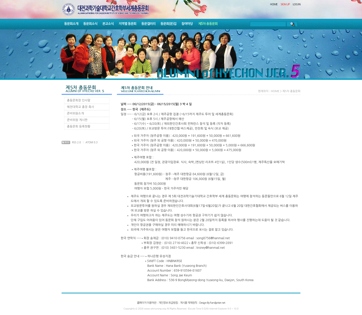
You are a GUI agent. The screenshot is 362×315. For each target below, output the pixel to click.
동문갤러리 (148, 23)
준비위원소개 (75, 113)
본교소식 (108, 23)
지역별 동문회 (127, 23)
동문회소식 (90, 23)
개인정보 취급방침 (168, 302)
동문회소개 (71, 23)
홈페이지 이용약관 (146, 302)
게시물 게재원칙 (188, 302)
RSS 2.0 (76, 142)
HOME (274, 4)
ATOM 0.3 (91, 142)
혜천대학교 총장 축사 (80, 106)
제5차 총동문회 (208, 23)
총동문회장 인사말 (78, 100)
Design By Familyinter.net (212, 302)
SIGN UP (285, 4)
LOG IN (297, 4)
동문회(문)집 (168, 23)
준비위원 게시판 (77, 119)
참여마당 (187, 23)
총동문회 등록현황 (78, 126)
